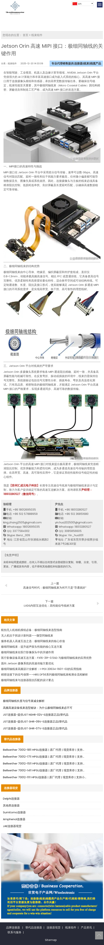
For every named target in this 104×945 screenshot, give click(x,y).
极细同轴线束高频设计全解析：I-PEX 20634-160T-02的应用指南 (41, 669)
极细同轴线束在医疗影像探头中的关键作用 (27, 652)
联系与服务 (14, 932)
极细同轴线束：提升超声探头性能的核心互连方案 (31, 647)
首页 (25, 35)
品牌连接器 (13, 927)
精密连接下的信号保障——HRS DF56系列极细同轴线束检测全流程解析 (44, 674)
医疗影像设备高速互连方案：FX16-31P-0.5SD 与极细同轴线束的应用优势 (46, 658)
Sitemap (51, 940)
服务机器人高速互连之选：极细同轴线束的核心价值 (33, 641)
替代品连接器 (33, 927)
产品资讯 (86, 927)
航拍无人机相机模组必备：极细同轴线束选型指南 (31, 630)
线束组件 (36, 35)
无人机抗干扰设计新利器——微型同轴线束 (27, 635)
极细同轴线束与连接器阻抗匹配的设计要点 (27, 680)
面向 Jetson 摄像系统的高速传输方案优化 (27, 663)
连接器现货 (54, 927)
